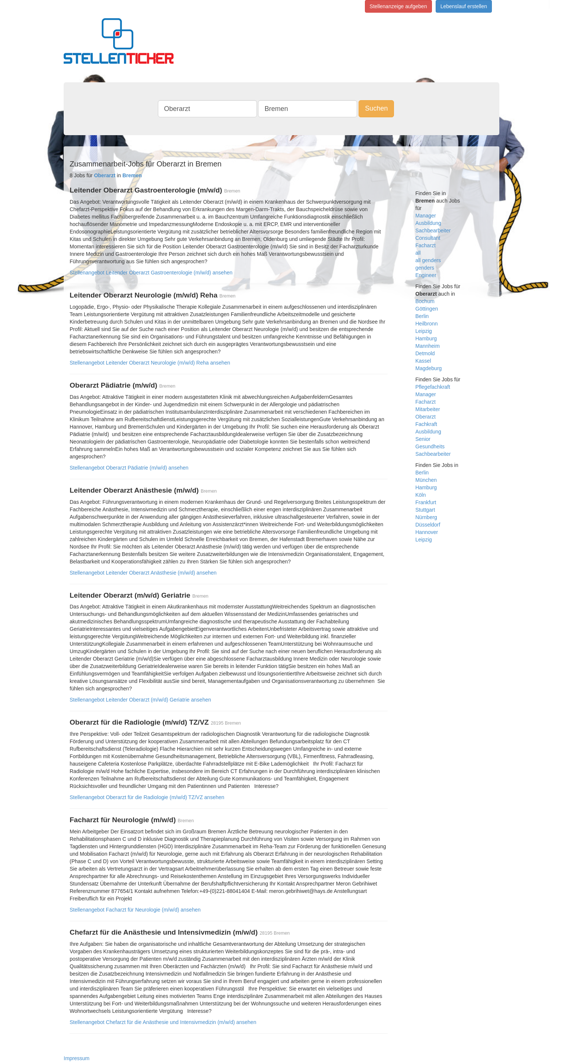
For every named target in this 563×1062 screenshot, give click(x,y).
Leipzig (424, 331)
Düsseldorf (428, 525)
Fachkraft (426, 424)
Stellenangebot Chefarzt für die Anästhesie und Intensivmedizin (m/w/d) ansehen (163, 1022)
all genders (428, 260)
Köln (421, 495)
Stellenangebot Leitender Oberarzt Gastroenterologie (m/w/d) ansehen (151, 273)
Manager (426, 216)
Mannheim (428, 346)
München (426, 480)
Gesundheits (430, 446)
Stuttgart (425, 510)
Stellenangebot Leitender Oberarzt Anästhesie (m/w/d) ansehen (143, 573)
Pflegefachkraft (433, 387)
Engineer (426, 275)
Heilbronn (427, 324)
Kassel (423, 361)
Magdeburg (429, 368)
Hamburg (426, 338)
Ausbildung (428, 223)
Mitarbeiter (428, 409)
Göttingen (427, 309)
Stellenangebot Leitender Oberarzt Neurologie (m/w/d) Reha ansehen (150, 363)
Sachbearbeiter (433, 230)
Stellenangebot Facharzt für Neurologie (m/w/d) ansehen (135, 910)
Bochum (425, 301)
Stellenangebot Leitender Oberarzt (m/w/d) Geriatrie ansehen (140, 700)
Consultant (428, 238)
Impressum (76, 1058)
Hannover (427, 532)
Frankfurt (426, 502)
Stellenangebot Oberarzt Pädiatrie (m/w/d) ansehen (129, 468)
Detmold (425, 353)
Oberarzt (426, 417)
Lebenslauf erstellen (463, 6)
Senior (423, 439)
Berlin (422, 316)
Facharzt (426, 245)
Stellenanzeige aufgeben (398, 6)
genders (425, 268)
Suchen (376, 108)
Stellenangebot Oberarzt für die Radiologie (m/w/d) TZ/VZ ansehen (147, 797)
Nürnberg (426, 517)
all (418, 253)
